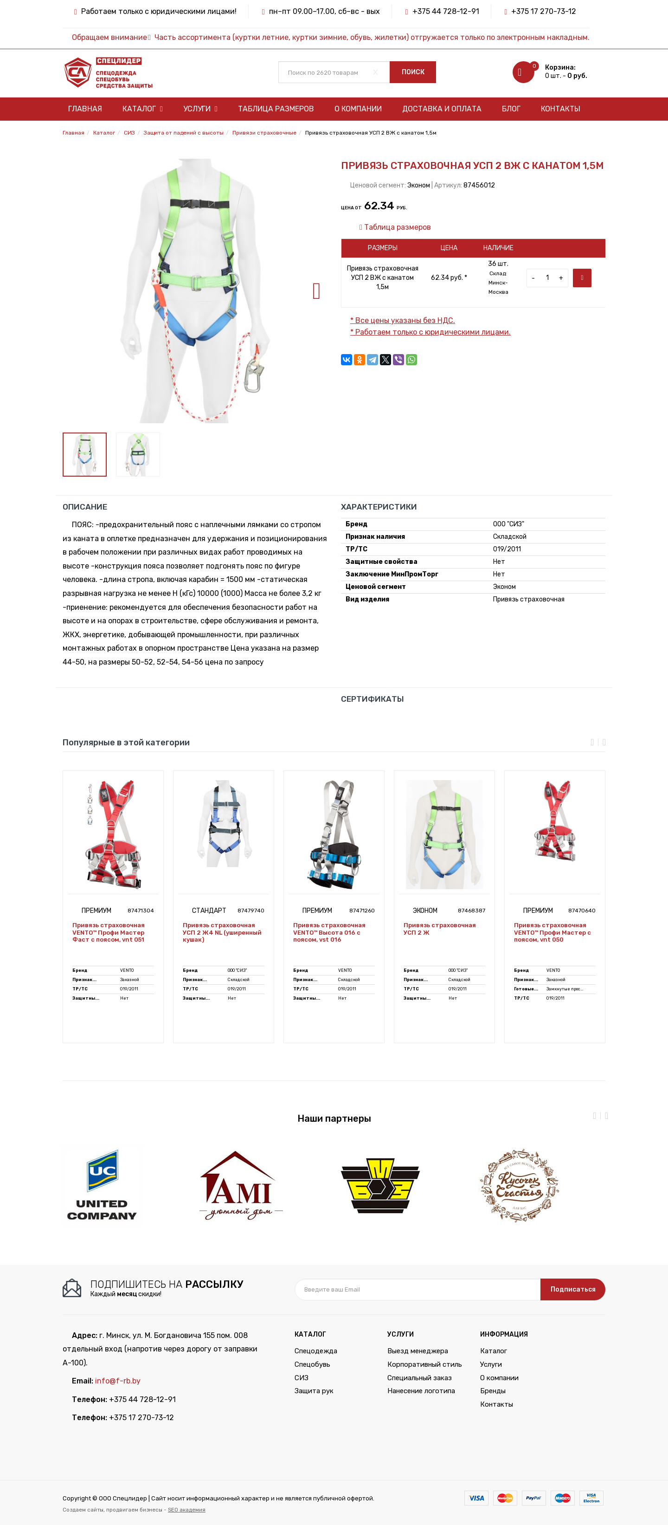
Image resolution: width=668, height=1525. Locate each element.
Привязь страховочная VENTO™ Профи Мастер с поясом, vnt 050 (552, 932)
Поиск (413, 72)
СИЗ (301, 1378)
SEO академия (187, 1509)
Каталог (142, 108)
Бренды (493, 1391)
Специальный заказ (419, 1378)
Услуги (200, 108)
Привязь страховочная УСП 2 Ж (440, 929)
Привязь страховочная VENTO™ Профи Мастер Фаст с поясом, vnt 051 (108, 932)
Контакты (560, 108)
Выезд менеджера (417, 1351)
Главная (85, 108)
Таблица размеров (276, 108)
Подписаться (573, 1289)
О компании (358, 108)
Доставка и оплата (442, 108)
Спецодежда (316, 1351)
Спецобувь (312, 1364)
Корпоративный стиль (424, 1364)
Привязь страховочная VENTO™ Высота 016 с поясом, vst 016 (329, 932)
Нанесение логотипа (421, 1391)
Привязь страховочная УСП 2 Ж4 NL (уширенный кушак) (222, 932)
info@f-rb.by (118, 1380)
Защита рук (314, 1391)
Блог (511, 108)
